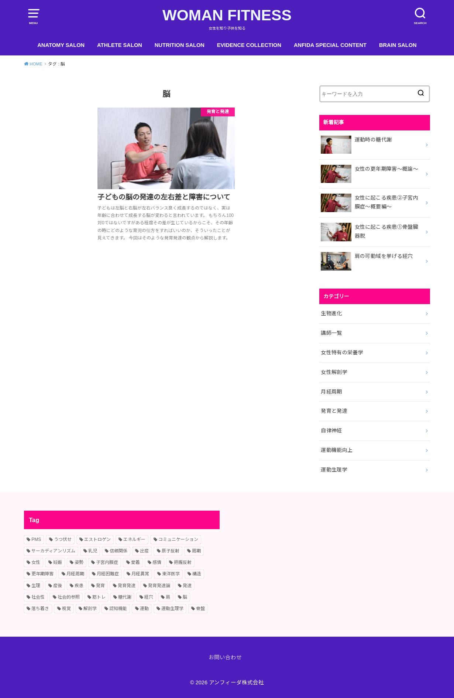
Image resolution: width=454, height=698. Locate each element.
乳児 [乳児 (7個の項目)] (92, 551)
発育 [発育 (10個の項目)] (100, 585)
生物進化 (331, 313)
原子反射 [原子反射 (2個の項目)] (170, 551)
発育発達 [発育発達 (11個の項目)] (126, 585)
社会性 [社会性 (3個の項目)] (38, 597)
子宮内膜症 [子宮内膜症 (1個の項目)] (107, 562)
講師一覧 (331, 333)
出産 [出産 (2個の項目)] (144, 551)
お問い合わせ (225, 657)
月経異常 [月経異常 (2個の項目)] (140, 573)
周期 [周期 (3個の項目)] (196, 551)
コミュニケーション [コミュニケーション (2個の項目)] (178, 539)
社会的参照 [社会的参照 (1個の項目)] (69, 597)
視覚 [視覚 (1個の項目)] (66, 608)
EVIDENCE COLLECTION (249, 45)
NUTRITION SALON (179, 45)
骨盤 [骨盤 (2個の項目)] (200, 608)
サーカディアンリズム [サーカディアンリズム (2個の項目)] (53, 551)
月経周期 (331, 392)
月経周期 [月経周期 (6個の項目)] (75, 573)
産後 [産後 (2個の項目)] (57, 585)
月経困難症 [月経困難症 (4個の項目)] (108, 573)
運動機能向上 (336, 450)
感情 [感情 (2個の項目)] (156, 562)
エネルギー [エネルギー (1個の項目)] (134, 539)
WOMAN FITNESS (227, 15)
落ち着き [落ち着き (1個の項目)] (40, 608)
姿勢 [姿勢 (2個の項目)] (79, 562)
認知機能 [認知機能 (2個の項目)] (118, 608)
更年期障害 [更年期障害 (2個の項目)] (42, 573)
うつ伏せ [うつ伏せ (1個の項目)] (63, 539)
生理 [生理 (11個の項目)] (35, 585)
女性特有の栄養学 (342, 352)
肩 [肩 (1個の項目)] (168, 597)
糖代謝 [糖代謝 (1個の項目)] (124, 597)
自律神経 (331, 430)
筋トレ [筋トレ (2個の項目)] (99, 597)
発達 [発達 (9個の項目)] (187, 585)
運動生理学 (334, 470)
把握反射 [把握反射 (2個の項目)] (183, 562)
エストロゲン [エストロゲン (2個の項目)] (97, 539)
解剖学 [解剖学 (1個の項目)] (90, 608)
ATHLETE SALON (119, 45)
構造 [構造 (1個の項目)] (196, 573)
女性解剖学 (334, 372)
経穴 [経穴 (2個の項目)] (148, 597)
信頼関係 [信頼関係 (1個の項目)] (118, 551)
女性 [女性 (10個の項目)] (35, 562)
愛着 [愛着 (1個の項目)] (135, 562)
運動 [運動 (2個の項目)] (144, 608)
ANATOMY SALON (61, 45)
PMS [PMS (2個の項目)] (36, 539)
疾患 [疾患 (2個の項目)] (79, 585)
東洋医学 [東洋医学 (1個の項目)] (171, 573)
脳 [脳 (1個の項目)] (185, 597)
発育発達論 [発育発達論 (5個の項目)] (159, 585)
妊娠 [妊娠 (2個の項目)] (57, 562)
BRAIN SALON (398, 45)
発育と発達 (334, 411)
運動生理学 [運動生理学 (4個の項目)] (172, 608)
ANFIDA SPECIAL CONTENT (330, 45)
